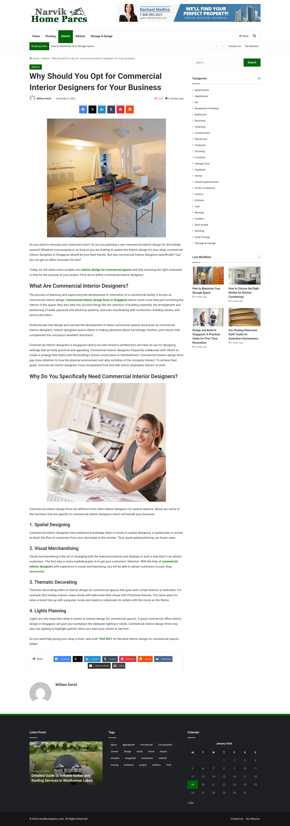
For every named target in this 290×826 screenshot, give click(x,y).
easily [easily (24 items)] (140, 751)
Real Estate (201, 224)
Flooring (50, 36)
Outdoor (199, 218)
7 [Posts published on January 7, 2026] (213, 768)
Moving (199, 212)
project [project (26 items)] (143, 765)
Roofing (199, 230)
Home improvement (206, 181)
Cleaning (200, 126)
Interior (65, 36)
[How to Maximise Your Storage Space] (208, 276)
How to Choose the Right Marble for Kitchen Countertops (244, 292)
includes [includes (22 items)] (115, 758)
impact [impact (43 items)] (163, 751)
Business (200, 120)
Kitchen (80, 36)
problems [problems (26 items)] (129, 765)
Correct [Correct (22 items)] (114, 751)
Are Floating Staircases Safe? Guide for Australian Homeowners (243, 334)
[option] (66, 763)
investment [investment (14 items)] (147, 758)
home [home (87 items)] (151, 751)
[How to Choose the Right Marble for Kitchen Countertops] (245, 276)
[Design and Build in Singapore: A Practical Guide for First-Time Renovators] (208, 317)
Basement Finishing (206, 108)
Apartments (202, 89)
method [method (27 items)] (162, 758)
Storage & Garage (101, 36)
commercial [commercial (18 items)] (146, 744)
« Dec (190, 802)
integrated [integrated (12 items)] (130, 758)
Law (197, 206)
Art (196, 102)
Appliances (201, 96)
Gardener (200, 169)
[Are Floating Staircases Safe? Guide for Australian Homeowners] (245, 317)
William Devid (44, 98)
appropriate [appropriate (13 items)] (128, 744)
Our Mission (252, 46)
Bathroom (201, 114)
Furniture (200, 157)
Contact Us (234, 46)
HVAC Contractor (205, 188)
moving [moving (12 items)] (114, 765)
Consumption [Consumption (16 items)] (165, 744)
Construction (202, 132)
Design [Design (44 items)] (127, 751)
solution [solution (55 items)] (156, 765)
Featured (200, 145)
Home (36, 36)
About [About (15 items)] (114, 744)
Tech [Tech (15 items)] (168, 765)
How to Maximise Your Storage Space (72, 46)
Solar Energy (202, 237)
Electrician (201, 138)
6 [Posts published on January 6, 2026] (203, 768)
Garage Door (202, 163)
